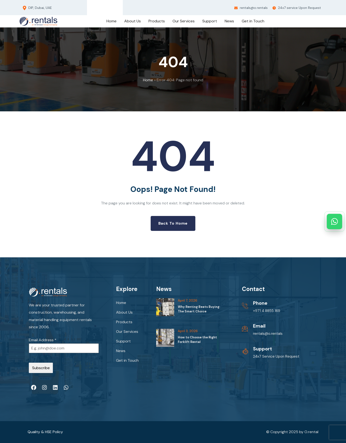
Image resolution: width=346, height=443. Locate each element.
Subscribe (41, 367)
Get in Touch (127, 360)
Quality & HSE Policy (45, 431)
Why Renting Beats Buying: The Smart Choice (199, 309)
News (120, 350)
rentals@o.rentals (251, 8)
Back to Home (173, 223)
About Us (124, 312)
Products (124, 321)
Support (123, 341)
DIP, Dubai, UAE (37, 8)
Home (148, 79)
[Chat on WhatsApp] (334, 221)
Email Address (42, 339)
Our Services (127, 331)
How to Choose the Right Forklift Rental (197, 339)
